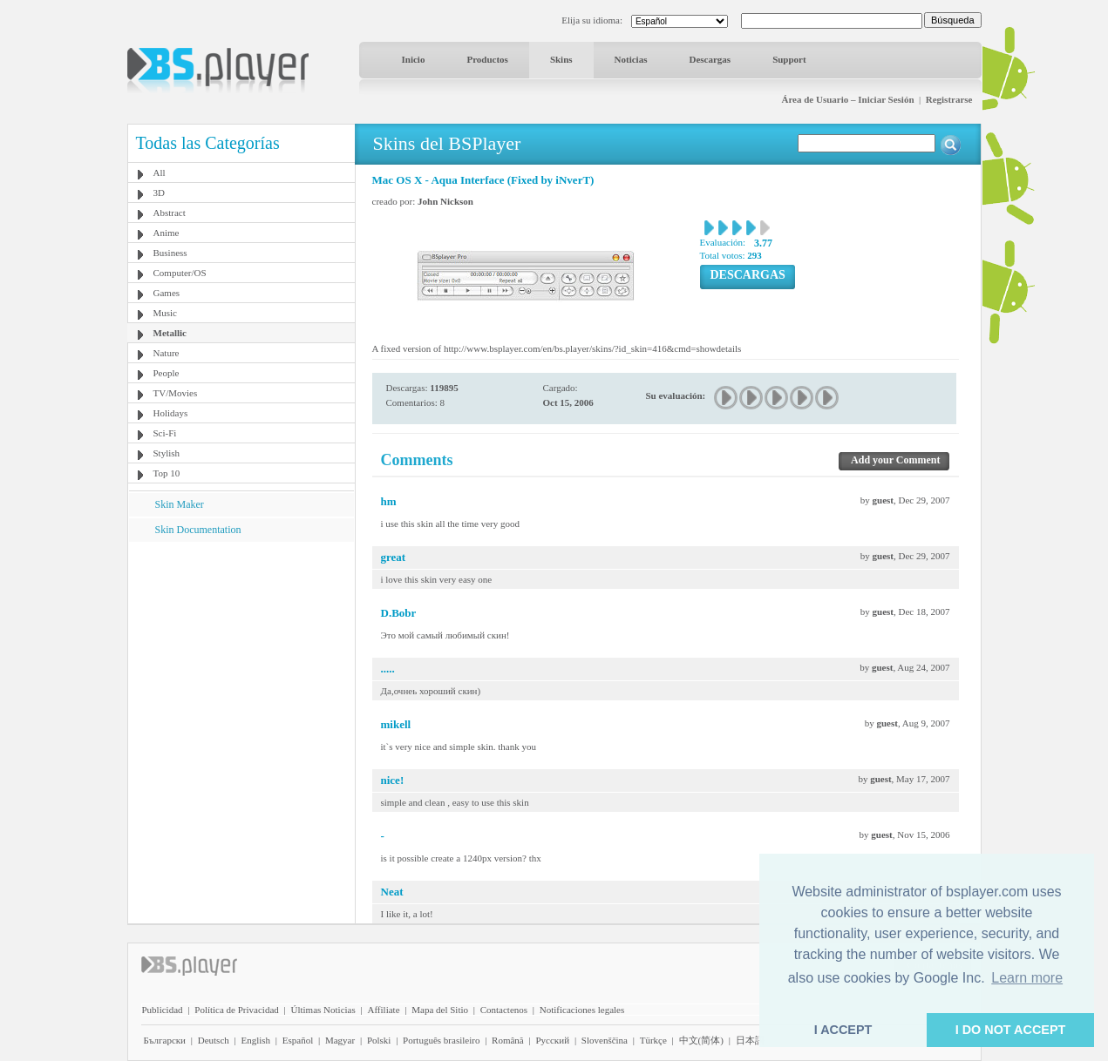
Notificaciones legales (582, 1009)
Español (297, 1040)
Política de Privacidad (236, 1009)
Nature (166, 353)
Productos (486, 59)
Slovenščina (604, 1040)
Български (165, 1040)
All (159, 172)
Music (165, 312)
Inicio (413, 59)
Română (508, 1040)
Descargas (710, 59)
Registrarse (949, 99)
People (166, 373)
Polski (379, 1040)
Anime (166, 232)
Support (789, 59)
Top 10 (166, 473)
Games (166, 292)
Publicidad (162, 1009)
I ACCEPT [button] (843, 1030)
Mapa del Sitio (439, 1009)
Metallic (170, 333)
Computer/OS (180, 272)
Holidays (170, 413)
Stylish (166, 453)
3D (159, 192)
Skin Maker (179, 504)
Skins (561, 59)
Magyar (340, 1040)
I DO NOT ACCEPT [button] (1010, 1030)
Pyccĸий (552, 1040)
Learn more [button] (1027, 977)
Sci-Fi (165, 433)
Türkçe (653, 1040)
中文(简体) (701, 1040)
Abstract (169, 212)
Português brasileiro (441, 1040)
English (255, 1040)
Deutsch (213, 1040)
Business (170, 252)
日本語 (750, 1040)
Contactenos (503, 1009)
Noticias (631, 59)
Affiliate (383, 1009)
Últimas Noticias (323, 1009)
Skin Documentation (198, 530)
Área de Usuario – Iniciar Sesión (847, 99)
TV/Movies (175, 393)
